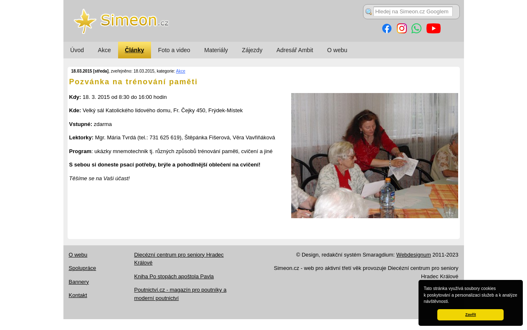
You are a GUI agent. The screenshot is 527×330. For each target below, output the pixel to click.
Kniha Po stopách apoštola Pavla (174, 276)
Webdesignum (413, 255)
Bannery (79, 282)
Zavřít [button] (470, 314)
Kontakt (78, 295)
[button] (451, 302)
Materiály (216, 50)
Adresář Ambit (294, 50)
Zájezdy (252, 50)
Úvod (77, 50)
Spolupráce (82, 268)
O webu (337, 50)
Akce (104, 50)
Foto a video (174, 50)
